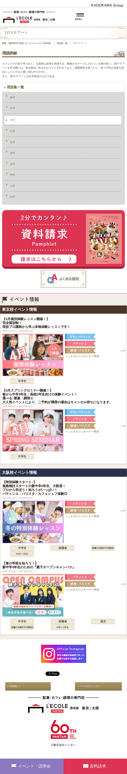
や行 (12, 174)
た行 (12, 131)
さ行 (12, 119)
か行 (12, 108)
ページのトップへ (90, 686)
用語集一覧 (15, 87)
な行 (12, 142)
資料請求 (98, 766)
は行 (12, 152)
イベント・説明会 (34, 766)
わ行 (12, 196)
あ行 (12, 97)
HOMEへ (15, 686)
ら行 (12, 185)
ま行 (12, 163)
